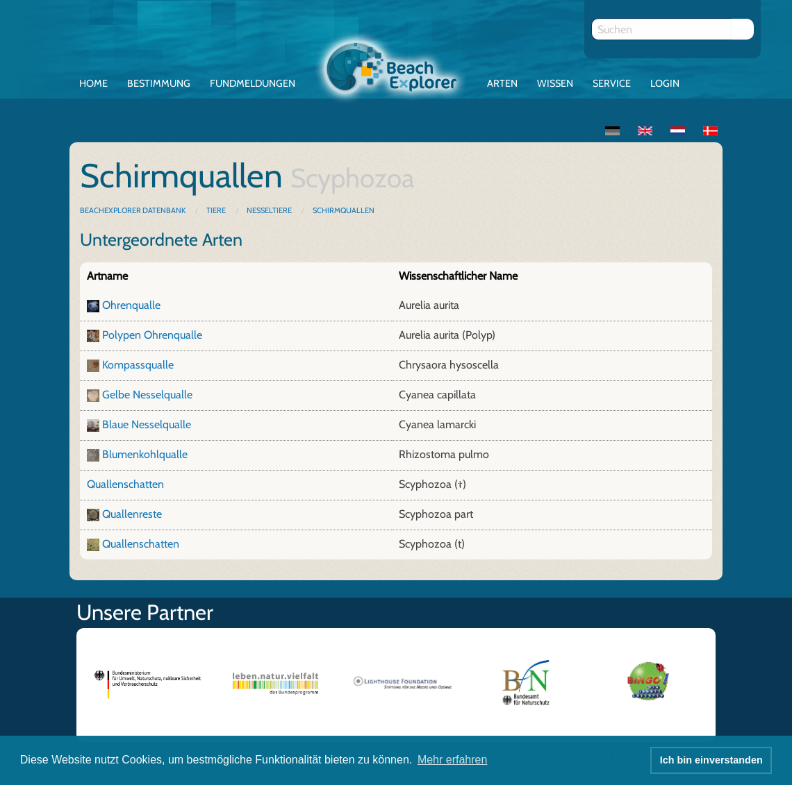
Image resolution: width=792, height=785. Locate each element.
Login (664, 83)
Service (612, 83)
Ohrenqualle (131, 305)
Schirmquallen (343, 210)
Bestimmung (158, 83)
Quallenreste (132, 514)
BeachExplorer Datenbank (133, 210)
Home (93, 83)
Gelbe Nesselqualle (147, 394)
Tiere (216, 210)
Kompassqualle (138, 364)
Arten (502, 83)
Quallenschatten (125, 484)
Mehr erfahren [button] (453, 760)
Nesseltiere (269, 210)
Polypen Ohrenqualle (152, 334)
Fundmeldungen (252, 83)
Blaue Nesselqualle (146, 424)
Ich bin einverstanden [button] (711, 760)
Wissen (555, 83)
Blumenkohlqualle (145, 454)
